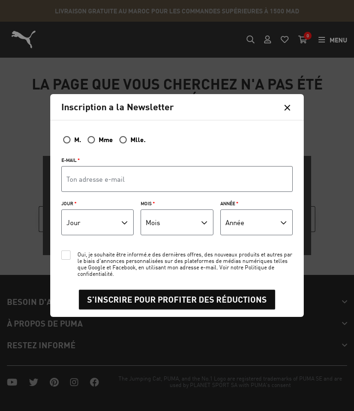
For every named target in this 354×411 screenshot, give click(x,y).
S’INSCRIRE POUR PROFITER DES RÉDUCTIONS (177, 299)
